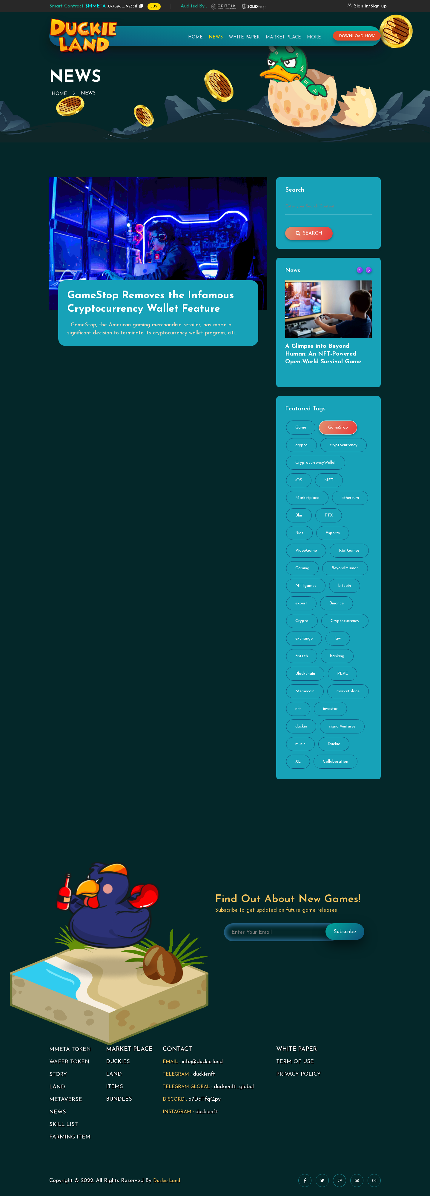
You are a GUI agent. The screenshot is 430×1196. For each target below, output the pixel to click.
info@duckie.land (202, 1062)
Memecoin (304, 691)
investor (330, 709)
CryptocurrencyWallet (315, 462)
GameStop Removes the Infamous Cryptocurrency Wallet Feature (150, 303)
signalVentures (342, 726)
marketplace (348, 691)
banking (337, 656)
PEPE (342, 673)
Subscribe (345, 932)
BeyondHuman (345, 568)
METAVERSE (65, 1099)
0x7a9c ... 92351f (93, 6)
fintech (301, 656)
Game (300, 427)
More (314, 37)
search (309, 233)
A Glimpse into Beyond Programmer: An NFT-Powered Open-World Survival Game (323, 354)
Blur (298, 515)
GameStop (338, 427)
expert (301, 603)
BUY (154, 6)
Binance (336, 603)
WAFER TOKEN (69, 1062)
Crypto (301, 621)
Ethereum (350, 498)
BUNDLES (119, 1099)
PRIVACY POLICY (298, 1074)
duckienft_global (234, 1087)
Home (195, 37)
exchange (304, 638)
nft (298, 709)
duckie (301, 726)
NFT (329, 480)
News (216, 37)
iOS (298, 480)
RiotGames (349, 550)
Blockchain (305, 673)
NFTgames (305, 586)
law (338, 638)
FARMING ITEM (69, 1137)
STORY (58, 1074)
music (300, 744)
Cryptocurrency (345, 621)
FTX (329, 515)
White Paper (244, 37)
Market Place (283, 37)
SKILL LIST (63, 1124)
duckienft (204, 1074)
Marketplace (307, 498)
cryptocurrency (343, 445)
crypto (301, 445)
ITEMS (114, 1087)
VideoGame (306, 550)
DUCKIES (118, 1062)
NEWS (57, 1112)
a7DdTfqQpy (204, 1099)
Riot (299, 533)
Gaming (302, 568)
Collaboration (335, 761)
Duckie (334, 744)
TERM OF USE (295, 1062)
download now (357, 36)
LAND (57, 1087)
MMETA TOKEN (70, 1049)
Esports (332, 533)
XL (298, 761)
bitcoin (344, 586)
